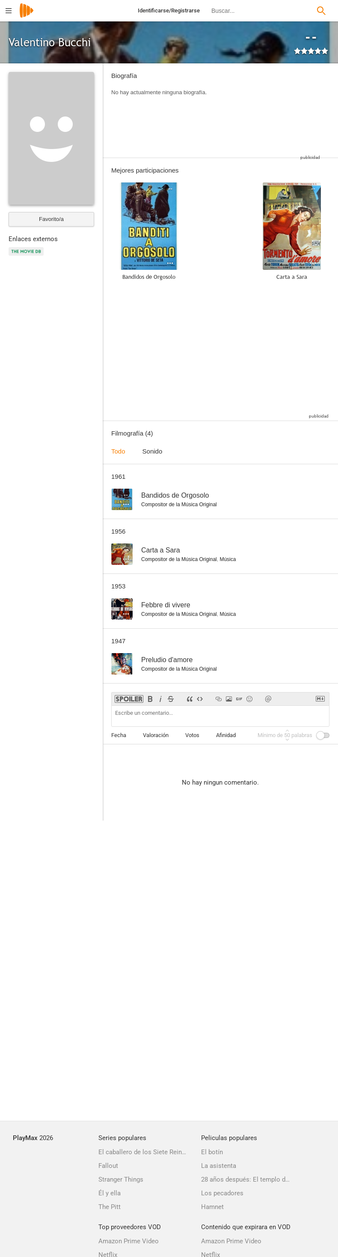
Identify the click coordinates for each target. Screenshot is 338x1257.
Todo (118, 451)
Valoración (156, 735)
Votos (192, 735)
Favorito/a (51, 219)
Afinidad (226, 735)
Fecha (118, 735)
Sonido (152, 451)
